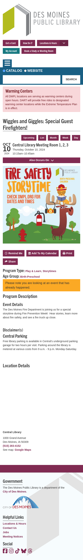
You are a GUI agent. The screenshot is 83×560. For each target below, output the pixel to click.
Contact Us (10, 527)
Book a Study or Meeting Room (38, 50)
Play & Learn (33, 271)
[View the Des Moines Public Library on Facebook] (5, 551)
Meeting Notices (13, 536)
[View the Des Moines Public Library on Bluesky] (23, 551)
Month (53, 137)
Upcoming (28, 137)
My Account (11, 50)
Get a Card (11, 43)
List (42, 137)
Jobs (6, 532)
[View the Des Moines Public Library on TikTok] (17, 551)
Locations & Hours (48, 43)
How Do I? (27, 43)
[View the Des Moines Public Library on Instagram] (11, 551)
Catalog (14, 71)
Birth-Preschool (30, 276)
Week (65, 137)
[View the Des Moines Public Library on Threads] (30, 551)
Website (35, 71)
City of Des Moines (14, 491)
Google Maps (23, 449)
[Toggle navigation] (7, 63)
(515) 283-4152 (12, 445)
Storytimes (49, 271)
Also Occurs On (41, 160)
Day (76, 137)
